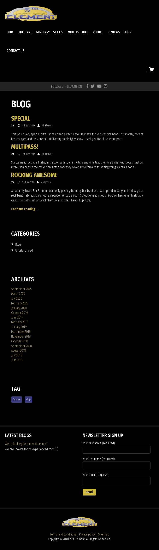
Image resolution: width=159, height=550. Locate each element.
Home (11, 32)
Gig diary (43, 32)
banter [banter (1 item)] (16, 399)
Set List (59, 32)
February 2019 (19, 322)
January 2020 (19, 308)
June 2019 (17, 317)
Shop (127, 32)
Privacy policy (87, 534)
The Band (25, 32)
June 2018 (17, 360)
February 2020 (19, 303)
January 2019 (19, 327)
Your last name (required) (117, 463)
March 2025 (18, 294)
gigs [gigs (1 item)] (28, 399)
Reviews (114, 32)
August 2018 (18, 351)
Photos (98, 32)
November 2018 (21, 336)
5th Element (46, 125)
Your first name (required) (117, 447)
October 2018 (19, 341)
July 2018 (16, 355)
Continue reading (25, 209)
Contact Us (15, 50)
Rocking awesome (34, 175)
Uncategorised (24, 250)
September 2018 (21, 346)
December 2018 (21, 332)
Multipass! (24, 147)
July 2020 (16, 298)
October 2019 (19, 313)
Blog (85, 32)
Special (20, 118)
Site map (103, 534)
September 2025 (21, 289)
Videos (73, 32)
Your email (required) (117, 479)
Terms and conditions (63, 534)
